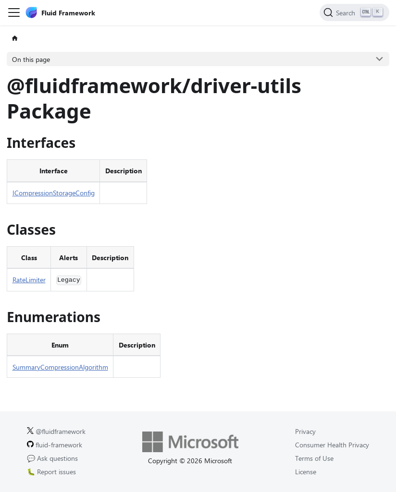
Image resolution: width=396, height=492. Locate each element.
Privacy (305, 431)
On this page (31, 59)
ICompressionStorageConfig (53, 192)
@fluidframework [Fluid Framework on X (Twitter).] (56, 431)
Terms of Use (314, 458)
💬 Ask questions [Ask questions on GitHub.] (52, 458)
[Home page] (15, 38)
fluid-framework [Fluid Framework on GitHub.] (54, 444)
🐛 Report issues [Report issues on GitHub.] (51, 471)
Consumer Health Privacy (332, 444)
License (305, 471)
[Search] (354, 12)
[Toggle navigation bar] (14, 12)
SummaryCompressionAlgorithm (60, 367)
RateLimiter (29, 279)
